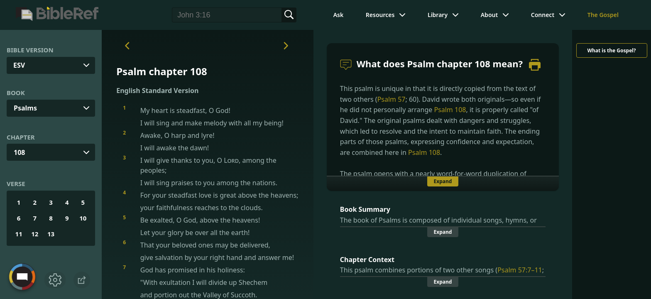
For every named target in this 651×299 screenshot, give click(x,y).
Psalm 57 (391, 99)
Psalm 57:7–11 (519, 269)
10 (82, 218)
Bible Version (30, 50)
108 (19, 152)
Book (16, 92)
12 (34, 234)
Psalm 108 (450, 109)
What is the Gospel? (611, 50)
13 (50, 234)
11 (18, 234)
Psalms (25, 108)
